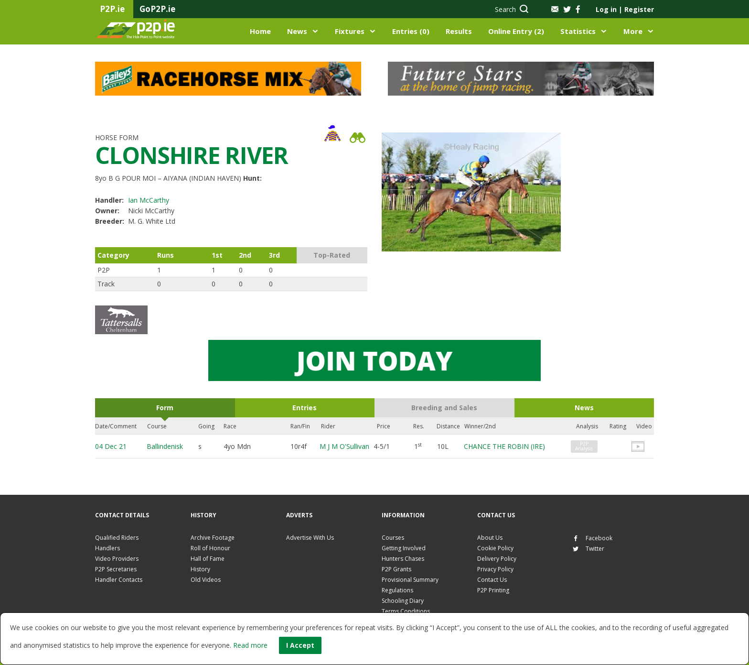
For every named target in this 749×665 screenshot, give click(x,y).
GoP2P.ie (157, 8)
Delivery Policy (496, 559)
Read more (250, 645)
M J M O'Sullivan (344, 446)
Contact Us (492, 580)
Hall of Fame (208, 559)
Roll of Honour (210, 548)
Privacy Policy (495, 569)
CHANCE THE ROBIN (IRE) (504, 446)
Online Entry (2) (516, 31)
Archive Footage (213, 538)
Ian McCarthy (148, 200)
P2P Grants (396, 569)
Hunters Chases (403, 559)
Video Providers (117, 559)
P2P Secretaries (116, 569)
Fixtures (349, 31)
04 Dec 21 (111, 446)
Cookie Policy (495, 548)
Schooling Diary (403, 601)
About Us (490, 538)
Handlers (107, 548)
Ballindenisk (165, 446)
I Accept (300, 645)
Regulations (397, 590)
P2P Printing (493, 590)
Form (164, 407)
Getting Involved (404, 548)
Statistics (578, 31)
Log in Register (625, 9)
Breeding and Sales (444, 407)
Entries (304, 407)
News (297, 31)
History (200, 569)
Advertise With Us (310, 538)
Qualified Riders (117, 538)
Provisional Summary (410, 580)
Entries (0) (410, 31)
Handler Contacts (118, 580)
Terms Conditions (406, 611)
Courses (393, 538)
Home (260, 31)
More (632, 31)
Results (459, 31)
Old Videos (206, 580)
